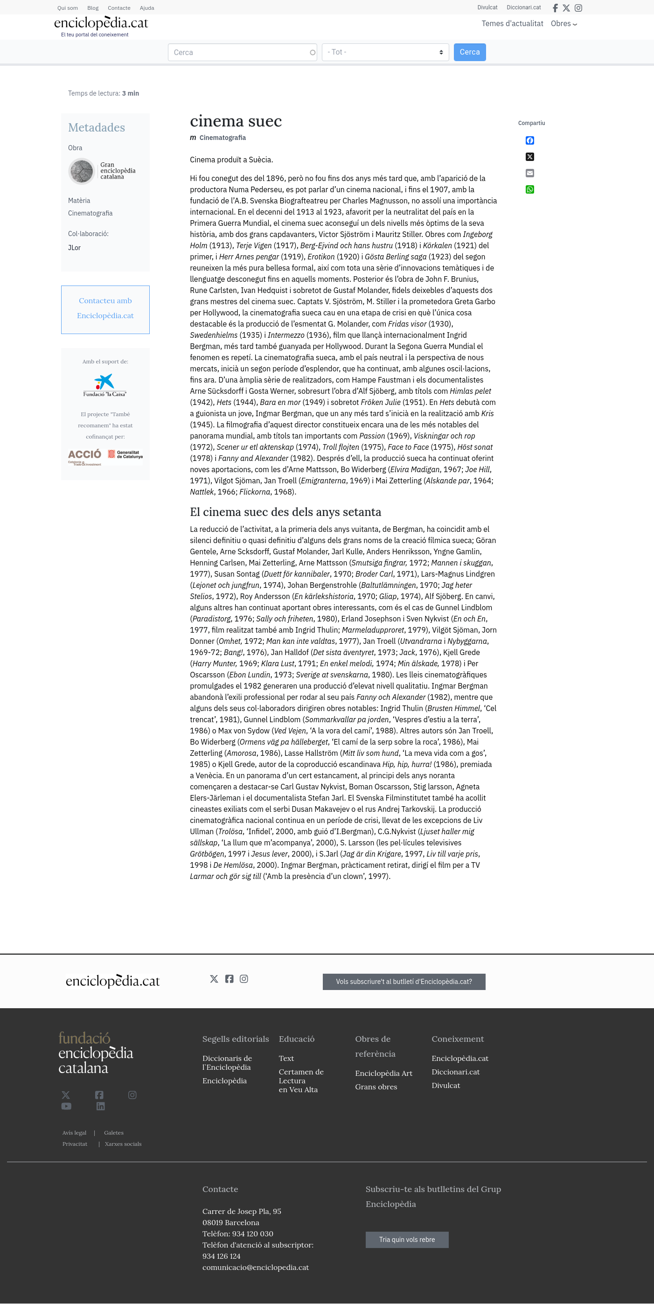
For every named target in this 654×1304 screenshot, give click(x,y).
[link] (105, 308)
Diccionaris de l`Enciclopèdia (227, 1062)
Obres (561, 23)
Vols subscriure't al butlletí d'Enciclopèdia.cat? (404, 981)
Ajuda (147, 7)
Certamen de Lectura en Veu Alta (301, 1080)
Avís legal (74, 1132)
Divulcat (488, 7)
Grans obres (376, 1086)
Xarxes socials (123, 1143)
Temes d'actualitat (512, 23)
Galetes (114, 1132)
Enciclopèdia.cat (459, 1058)
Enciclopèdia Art (384, 1073)
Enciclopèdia (224, 1080)
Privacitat (75, 1143)
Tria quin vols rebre (407, 1239)
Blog (92, 7)
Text (286, 1058)
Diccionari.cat (524, 7)
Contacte (119, 7)
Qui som (67, 7)
